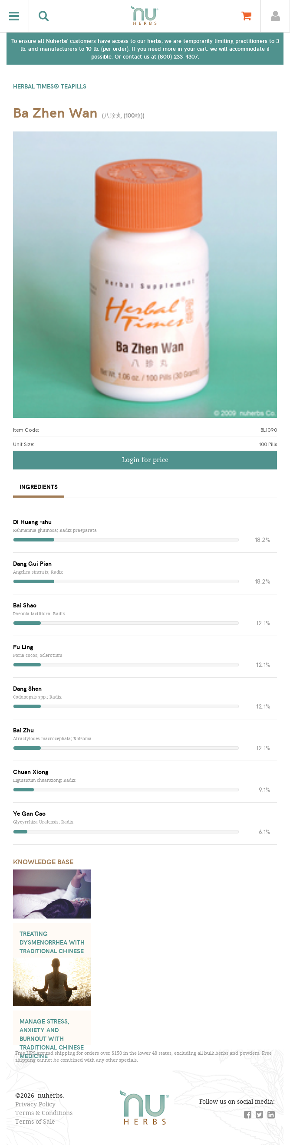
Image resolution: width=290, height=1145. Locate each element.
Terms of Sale (35, 1121)
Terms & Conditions (43, 1113)
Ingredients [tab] (39, 486)
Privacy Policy (35, 1104)
